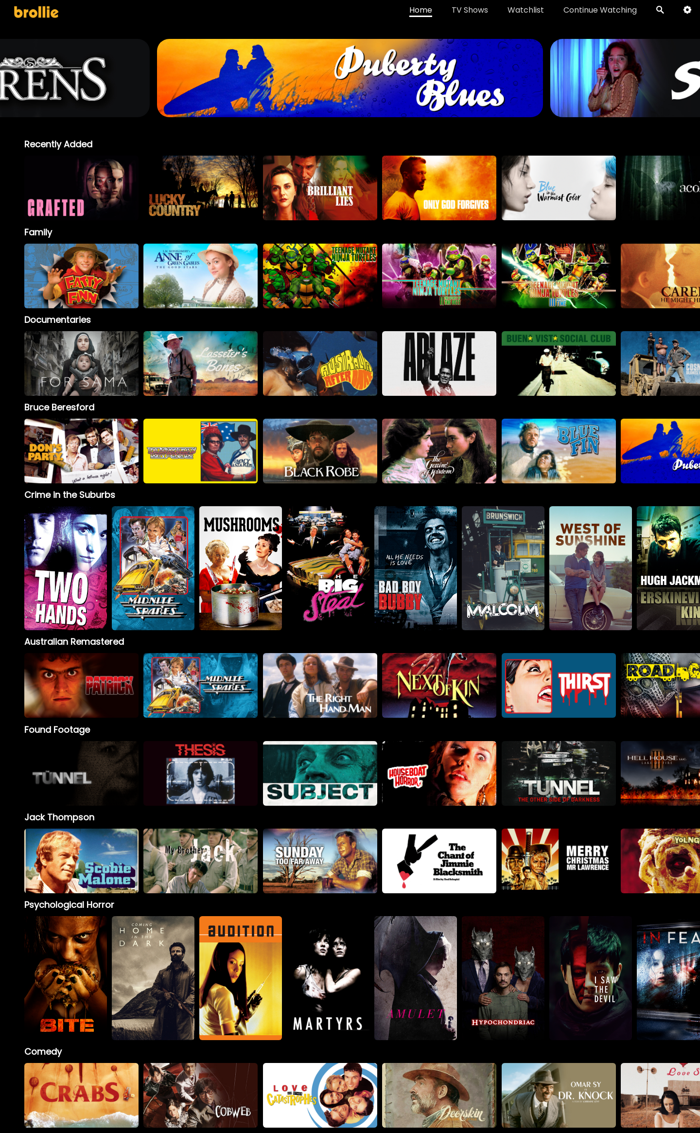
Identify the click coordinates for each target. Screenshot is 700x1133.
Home (420, 10)
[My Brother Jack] (200, 861)
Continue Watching (600, 10)
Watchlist (526, 10)
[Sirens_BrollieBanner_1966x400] (334, 112)
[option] (81, 188)
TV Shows (470, 10)
